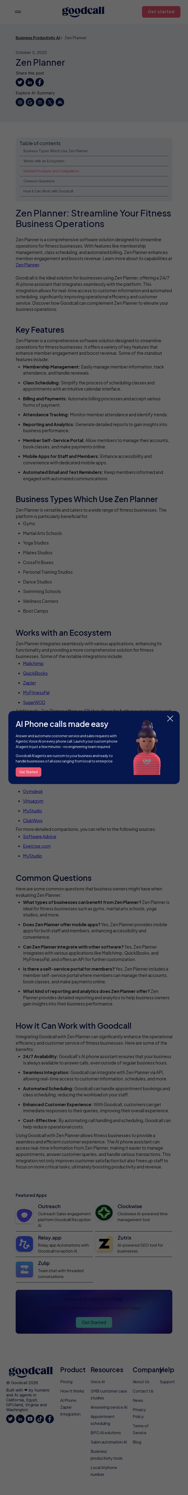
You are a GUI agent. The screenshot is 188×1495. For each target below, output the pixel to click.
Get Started (28, 772)
